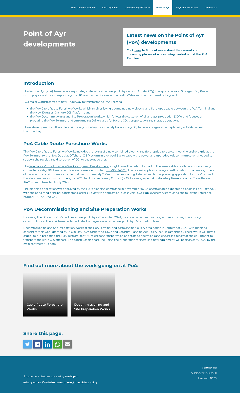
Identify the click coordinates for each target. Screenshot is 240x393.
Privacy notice (32, 382)
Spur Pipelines (110, 7)
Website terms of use (58, 382)
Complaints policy (86, 382)
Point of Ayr (162, 7)
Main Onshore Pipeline (83, 7)
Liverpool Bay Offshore (137, 7)
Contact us (211, 7)
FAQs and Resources (187, 7)
